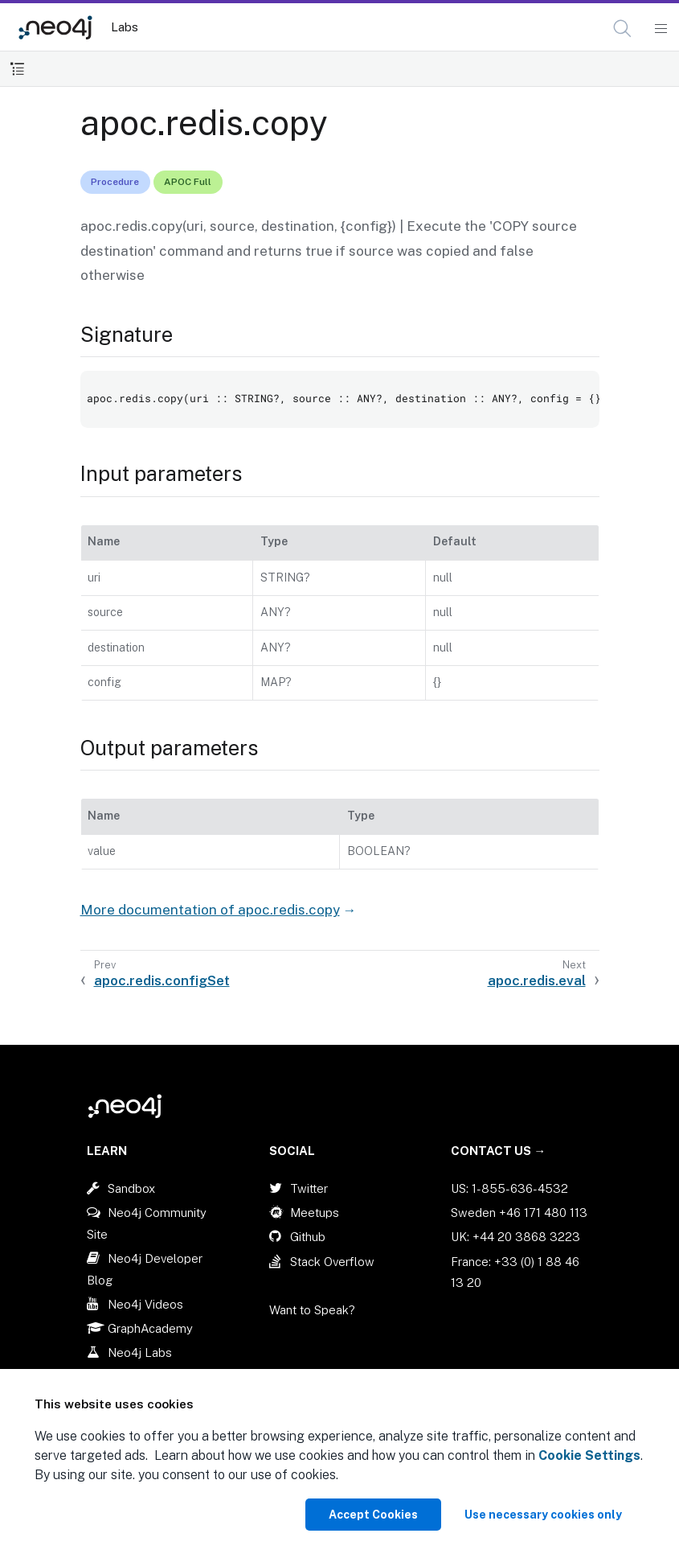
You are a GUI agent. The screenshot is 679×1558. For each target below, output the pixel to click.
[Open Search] (623, 29)
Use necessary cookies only (543, 1514)
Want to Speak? (312, 1310)
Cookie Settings (589, 1455)
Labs (124, 27)
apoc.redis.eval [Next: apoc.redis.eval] (537, 980)
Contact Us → (498, 1150)
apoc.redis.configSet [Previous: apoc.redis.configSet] (162, 980)
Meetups (314, 1212)
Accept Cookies (373, 1514)
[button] (622, 28)
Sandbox (131, 1188)
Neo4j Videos (145, 1304)
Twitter (309, 1188)
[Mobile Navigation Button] (660, 29)
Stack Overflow (332, 1261)
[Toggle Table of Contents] (17, 68)
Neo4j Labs (140, 1352)
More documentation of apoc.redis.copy (210, 910)
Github (307, 1237)
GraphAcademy (150, 1328)
